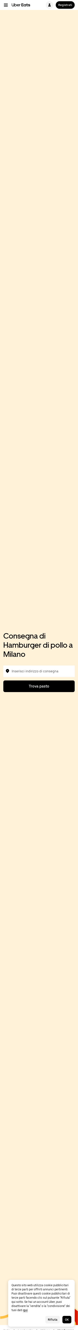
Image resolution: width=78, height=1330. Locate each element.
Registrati (65, 5)
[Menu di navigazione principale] (6, 5)
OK (67, 1319)
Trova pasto (39, 686)
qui (25, 1310)
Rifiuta (52, 1319)
